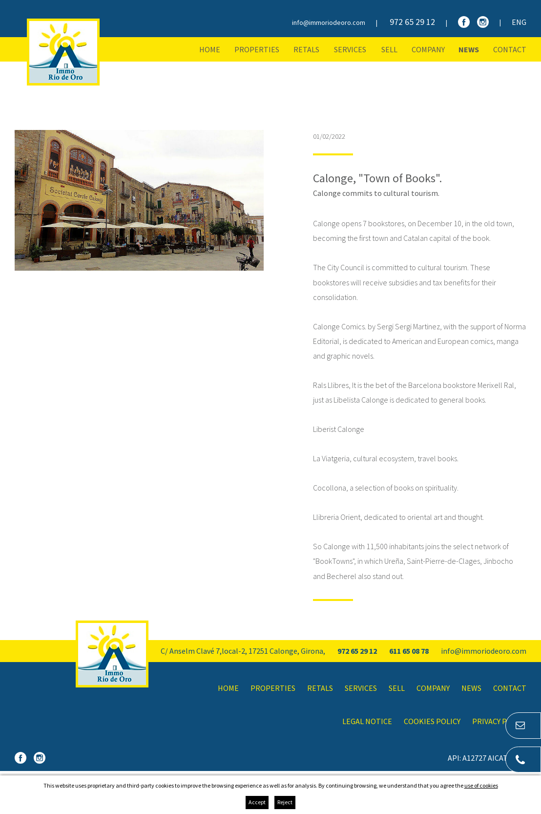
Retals (306, 49)
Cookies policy (432, 721)
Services (350, 49)
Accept (257, 802)
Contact (509, 49)
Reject (284, 802)
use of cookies (481, 785)
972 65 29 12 (412, 21)
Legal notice (367, 721)
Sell (389, 49)
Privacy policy (499, 721)
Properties (256, 49)
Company (428, 49)
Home (209, 49)
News (468, 49)
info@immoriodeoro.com (328, 22)
